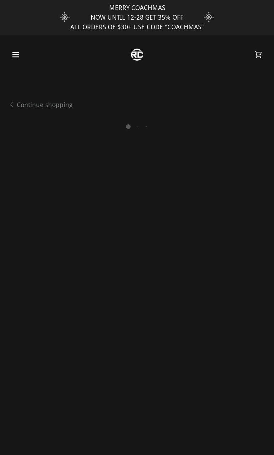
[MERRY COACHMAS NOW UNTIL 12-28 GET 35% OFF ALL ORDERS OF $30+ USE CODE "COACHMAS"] (137, 17)
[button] (14, 55)
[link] (137, 54)
